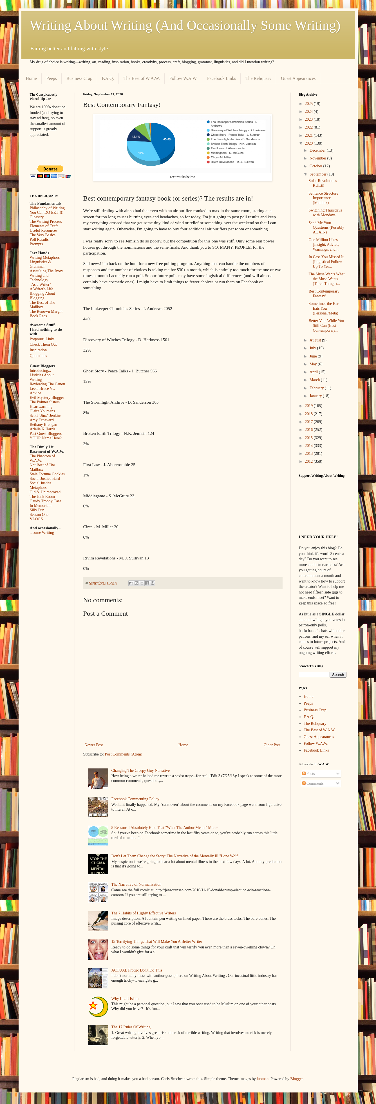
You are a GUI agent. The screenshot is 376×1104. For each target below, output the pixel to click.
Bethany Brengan (43, 424)
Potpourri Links (42, 339)
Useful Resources (43, 230)
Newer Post (94, 745)
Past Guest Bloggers (46, 433)
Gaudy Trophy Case (45, 501)
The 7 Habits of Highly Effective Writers (143, 913)
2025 (309, 104)
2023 (309, 119)
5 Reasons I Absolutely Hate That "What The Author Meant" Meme (164, 828)
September (318, 174)
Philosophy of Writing (47, 208)
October (316, 166)
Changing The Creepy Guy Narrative (140, 770)
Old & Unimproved (45, 492)
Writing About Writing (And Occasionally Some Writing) (185, 25)
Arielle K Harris (42, 429)
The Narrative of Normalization (136, 884)
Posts (308, 774)
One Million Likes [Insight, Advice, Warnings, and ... (323, 244)
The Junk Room (42, 496)
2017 (309, 422)
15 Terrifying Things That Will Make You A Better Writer (156, 941)
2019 (309, 406)
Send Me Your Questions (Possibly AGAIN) (326, 228)
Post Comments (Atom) (123, 754)
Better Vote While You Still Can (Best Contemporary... (326, 325)
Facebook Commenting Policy (135, 799)
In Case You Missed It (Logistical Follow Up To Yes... (325, 262)
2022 (309, 127)
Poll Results (39, 239)
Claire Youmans (42, 411)
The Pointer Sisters (45, 402)
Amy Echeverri (42, 420)
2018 (309, 414)
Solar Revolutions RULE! (322, 183)
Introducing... (40, 370)
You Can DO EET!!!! (47, 212)
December (318, 150)
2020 (309, 143)
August (316, 340)
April (314, 372)
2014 (309, 446)
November (318, 158)
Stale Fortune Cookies (47, 474)
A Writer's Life (41, 289)
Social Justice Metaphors (41, 485)
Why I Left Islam (125, 999)
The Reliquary (258, 78)
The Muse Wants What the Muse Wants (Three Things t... (326, 279)
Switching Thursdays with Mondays (325, 212)
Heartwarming (41, 406)
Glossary (37, 217)
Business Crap (79, 78)
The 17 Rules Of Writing (131, 1027)
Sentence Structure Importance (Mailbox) (323, 198)
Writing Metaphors (45, 257)
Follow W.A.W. (183, 78)
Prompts (36, 244)
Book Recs (38, 316)
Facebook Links (221, 78)
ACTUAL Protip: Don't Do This (136, 970)
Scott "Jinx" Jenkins (46, 415)
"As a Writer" (40, 284)
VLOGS (36, 519)
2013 (309, 453)
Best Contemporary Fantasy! (323, 293)
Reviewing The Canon (47, 384)
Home (31, 78)
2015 (309, 438)
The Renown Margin (46, 311)
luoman (262, 1079)
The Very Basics (43, 235)
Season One (39, 514)
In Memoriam (41, 505)
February (317, 388)
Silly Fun (37, 510)
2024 (309, 111)
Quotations (38, 356)
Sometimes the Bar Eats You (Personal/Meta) (323, 308)
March (315, 380)
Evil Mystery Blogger (47, 397)
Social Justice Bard (45, 478)
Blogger (296, 1079)
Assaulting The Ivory (46, 271)
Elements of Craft (44, 226)
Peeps (51, 78)
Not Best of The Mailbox (42, 467)
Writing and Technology (39, 277)
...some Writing (42, 532)
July (313, 348)
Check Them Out (43, 344)
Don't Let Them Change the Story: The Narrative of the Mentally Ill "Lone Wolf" (175, 856)
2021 (309, 135)
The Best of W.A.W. (142, 78)
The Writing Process (46, 221)
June (314, 356)
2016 (309, 430)
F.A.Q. (108, 78)
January (316, 396)
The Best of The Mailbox (42, 304)
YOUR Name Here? (46, 438)
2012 (309, 461)
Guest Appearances (298, 78)
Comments (313, 783)
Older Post (272, 745)
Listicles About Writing (42, 377)
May (314, 364)
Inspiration (38, 350)
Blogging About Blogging (42, 295)
